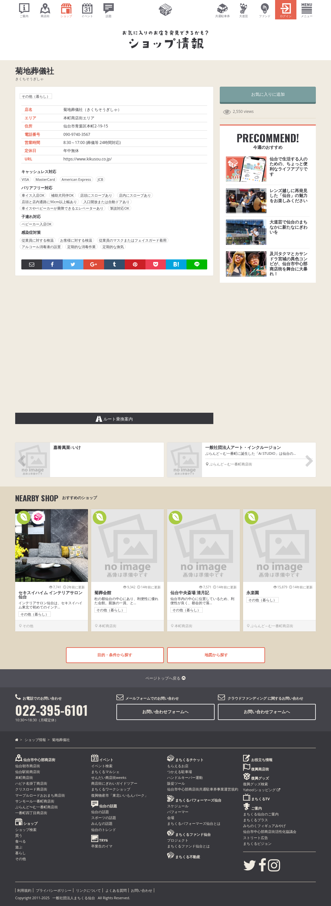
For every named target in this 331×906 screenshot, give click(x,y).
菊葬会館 (102, 592)
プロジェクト (177, 840)
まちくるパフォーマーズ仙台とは (193, 823)
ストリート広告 (255, 837)
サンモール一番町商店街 (34, 801)
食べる (20, 841)
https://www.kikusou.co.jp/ (87, 159)
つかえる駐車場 (179, 771)
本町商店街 (24, 777)
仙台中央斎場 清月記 (189, 592)
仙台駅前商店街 (27, 771)
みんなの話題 (101, 823)
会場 (170, 817)
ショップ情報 (35, 739)
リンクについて (88, 890)
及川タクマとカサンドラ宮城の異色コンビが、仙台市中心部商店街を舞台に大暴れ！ (288, 264)
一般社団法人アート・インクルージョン (243, 447)
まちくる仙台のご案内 (261, 814)
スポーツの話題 (103, 817)
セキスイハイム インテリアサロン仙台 (50, 595)
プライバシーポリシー (53, 890)
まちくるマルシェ (105, 771)
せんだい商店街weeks (108, 777)
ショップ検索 (26, 829)
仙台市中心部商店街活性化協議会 (269, 831)
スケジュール (177, 805)
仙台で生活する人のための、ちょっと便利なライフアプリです (288, 166)
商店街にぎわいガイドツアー (114, 783)
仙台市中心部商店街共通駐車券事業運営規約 (202, 789)
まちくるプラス (255, 819)
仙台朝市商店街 (27, 765)
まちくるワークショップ (110, 789)
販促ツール (176, 783)
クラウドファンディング (247, 698)
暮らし (20, 852)
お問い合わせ (141, 890)
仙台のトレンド (103, 829)
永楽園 (252, 592)
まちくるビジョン (257, 843)
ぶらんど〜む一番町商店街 (36, 806)
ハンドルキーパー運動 (185, 777)
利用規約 (24, 890)
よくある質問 (116, 890)
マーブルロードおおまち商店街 (40, 795)
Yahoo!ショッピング (261, 789)
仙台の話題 (100, 811)
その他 (20, 858)
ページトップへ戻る (165, 678)
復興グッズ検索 (255, 783)
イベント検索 (101, 765)
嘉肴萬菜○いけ (67, 447)
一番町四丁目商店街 (31, 812)
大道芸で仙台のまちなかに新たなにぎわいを (288, 227)
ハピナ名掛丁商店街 (31, 783)
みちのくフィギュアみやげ (264, 825)
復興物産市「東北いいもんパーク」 (119, 795)
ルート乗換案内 (114, 419)
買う (18, 835)
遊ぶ (18, 847)
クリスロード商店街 (31, 789)
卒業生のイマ (101, 846)
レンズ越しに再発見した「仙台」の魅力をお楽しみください (288, 195)
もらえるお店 (177, 765)
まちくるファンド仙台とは (188, 846)
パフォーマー (177, 811)
